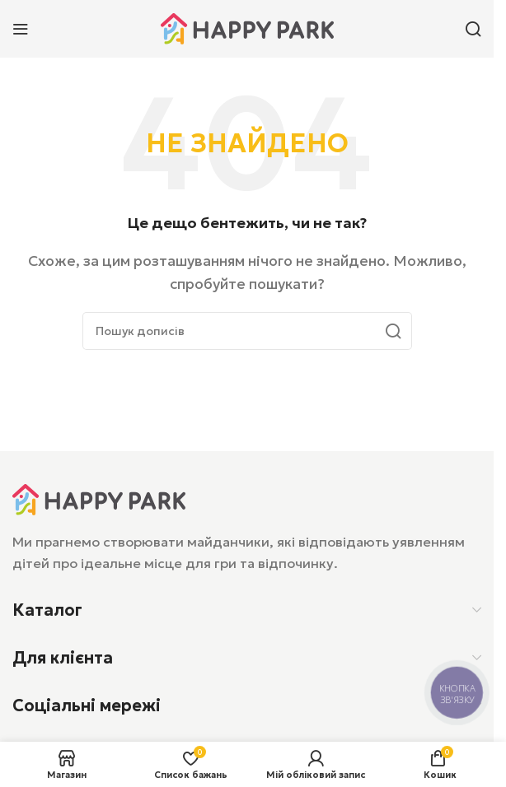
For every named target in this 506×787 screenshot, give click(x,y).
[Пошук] (473, 28)
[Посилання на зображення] (98, 498)
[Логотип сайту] (247, 27)
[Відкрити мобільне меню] (20, 28)
